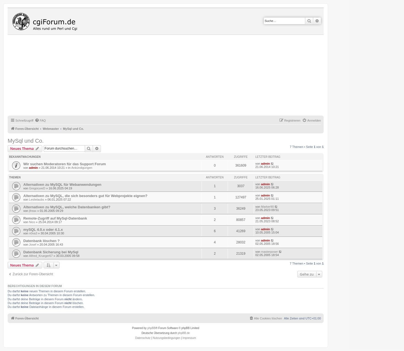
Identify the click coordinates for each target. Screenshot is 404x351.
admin (33, 167)
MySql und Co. (26, 141)
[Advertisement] (172, 76)
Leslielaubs (36, 199)
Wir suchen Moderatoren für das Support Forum (64, 164)
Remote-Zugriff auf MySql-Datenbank (55, 218)
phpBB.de (184, 333)
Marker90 (267, 206)
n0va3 (33, 233)
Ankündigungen (81, 167)
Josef (32, 244)
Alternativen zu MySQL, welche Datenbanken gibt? (66, 207)
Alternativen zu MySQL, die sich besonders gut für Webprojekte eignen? (85, 196)
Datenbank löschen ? (41, 241)
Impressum (189, 337)
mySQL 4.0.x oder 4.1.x (43, 230)
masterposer (269, 251)
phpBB (151, 328)
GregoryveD (37, 188)
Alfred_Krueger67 (41, 255)
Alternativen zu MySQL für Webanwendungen (62, 184)
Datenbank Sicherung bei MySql (50, 252)
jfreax (32, 210)
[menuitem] (40, 120)
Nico (32, 222)
